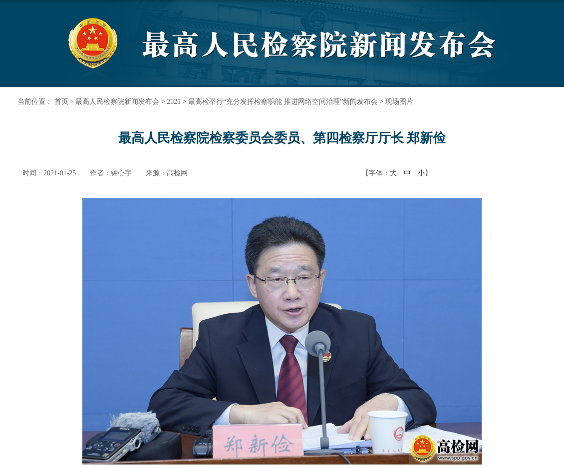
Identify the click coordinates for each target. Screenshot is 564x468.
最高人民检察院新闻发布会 (117, 101)
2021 (174, 101)
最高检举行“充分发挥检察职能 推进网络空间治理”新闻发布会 (283, 101)
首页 (61, 101)
